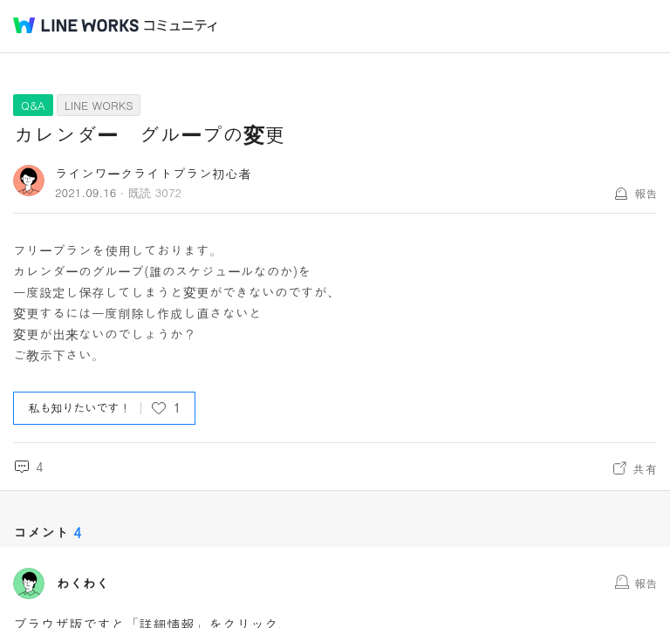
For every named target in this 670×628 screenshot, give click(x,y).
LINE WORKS (99, 105)
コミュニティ (180, 25)
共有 (644, 468)
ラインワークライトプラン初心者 (153, 173)
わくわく (83, 583)
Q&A (33, 105)
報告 (645, 193)
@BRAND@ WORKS (76, 25)
